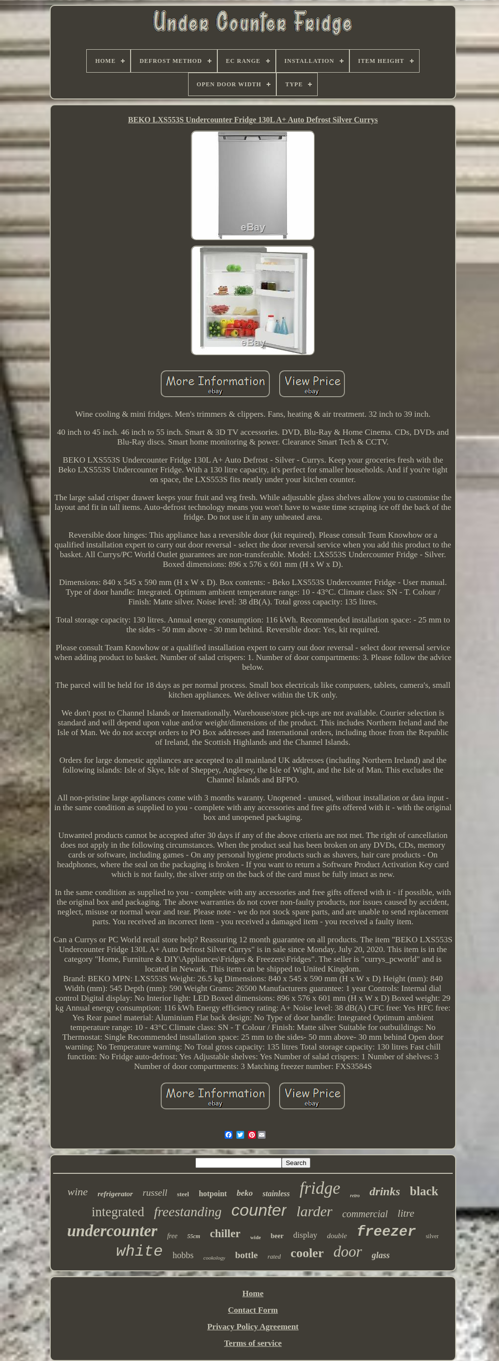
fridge (320, 1188)
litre (406, 1213)
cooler (307, 1253)
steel (183, 1194)
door (347, 1251)
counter (259, 1210)
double (337, 1236)
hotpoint (213, 1193)
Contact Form (253, 1310)
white (139, 1252)
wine (78, 1192)
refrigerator (115, 1194)
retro (355, 1195)
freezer (386, 1232)
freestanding (188, 1211)
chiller (225, 1233)
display (305, 1235)
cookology (214, 1258)
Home (252, 1293)
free (172, 1236)
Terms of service (253, 1343)
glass (381, 1255)
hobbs (183, 1255)
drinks (384, 1191)
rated (274, 1256)
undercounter (112, 1231)
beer (276, 1236)
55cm (193, 1236)
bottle (246, 1255)
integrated (118, 1212)
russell (155, 1192)
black (424, 1191)
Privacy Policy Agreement (253, 1326)
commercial (365, 1213)
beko (245, 1193)
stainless (276, 1193)
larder (314, 1211)
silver (432, 1236)
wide (255, 1237)
